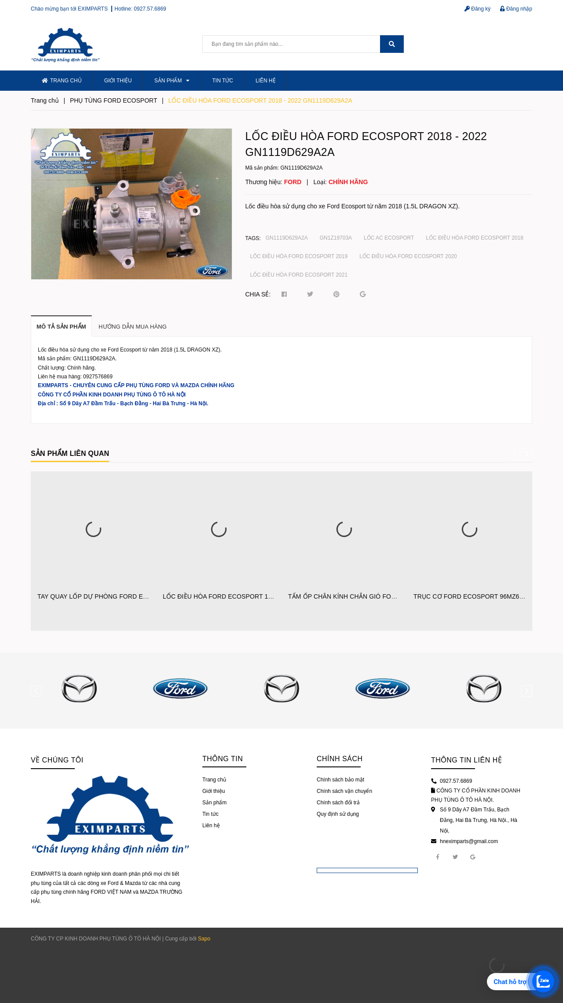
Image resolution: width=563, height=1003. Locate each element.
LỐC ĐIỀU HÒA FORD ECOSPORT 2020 (408, 256)
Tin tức (222, 81)
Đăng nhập (516, 9)
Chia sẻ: (258, 294)
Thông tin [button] (222, 758)
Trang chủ (62, 81)
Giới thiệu (118, 81)
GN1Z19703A (336, 238)
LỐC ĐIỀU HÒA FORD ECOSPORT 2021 (299, 275)
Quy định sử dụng (338, 814)
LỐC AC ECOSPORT (389, 238)
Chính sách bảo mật (340, 780)
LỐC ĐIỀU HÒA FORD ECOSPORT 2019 (299, 256)
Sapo (204, 939)
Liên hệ (266, 81)
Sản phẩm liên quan (70, 453)
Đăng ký (477, 9)
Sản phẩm (172, 81)
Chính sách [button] (340, 758)
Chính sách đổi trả (338, 802)
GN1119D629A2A (287, 238)
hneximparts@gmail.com (469, 841)
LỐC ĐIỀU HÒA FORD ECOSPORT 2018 (474, 238)
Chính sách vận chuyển (344, 791)
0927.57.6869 (150, 9)
